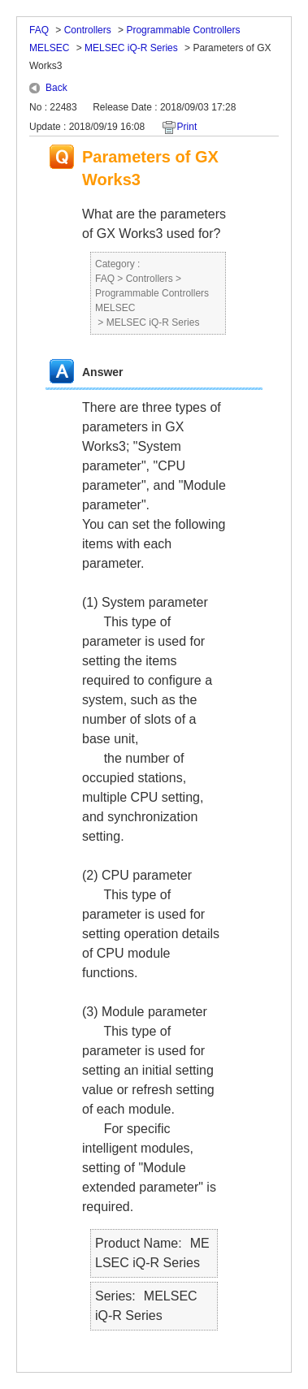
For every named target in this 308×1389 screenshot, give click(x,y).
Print (187, 126)
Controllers (87, 30)
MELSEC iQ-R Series (131, 48)
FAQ (39, 30)
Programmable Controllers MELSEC (152, 301)
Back (56, 87)
